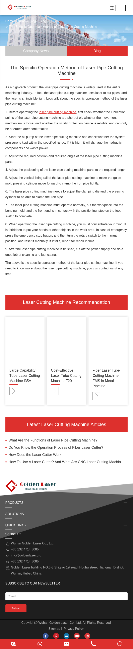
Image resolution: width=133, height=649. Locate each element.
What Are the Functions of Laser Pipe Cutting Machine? (53, 440)
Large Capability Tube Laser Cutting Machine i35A (24, 375)
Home (9, 21)
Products (66, 502)
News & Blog (26, 21)
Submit (16, 608)
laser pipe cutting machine (57, 112)
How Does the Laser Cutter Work (35, 455)
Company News (36, 51)
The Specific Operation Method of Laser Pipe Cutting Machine (53, 26)
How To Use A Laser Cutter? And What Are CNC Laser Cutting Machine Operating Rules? (68, 462)
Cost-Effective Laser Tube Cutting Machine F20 (66, 375)
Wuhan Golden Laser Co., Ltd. (60, 622)
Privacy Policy (74, 628)
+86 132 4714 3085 (25, 561)
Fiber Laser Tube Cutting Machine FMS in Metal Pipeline (106, 378)
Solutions (66, 514)
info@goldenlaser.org (26, 555)
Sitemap (54, 628)
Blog (43, 21)
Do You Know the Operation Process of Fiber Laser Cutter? (56, 447)
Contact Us (13, 534)
